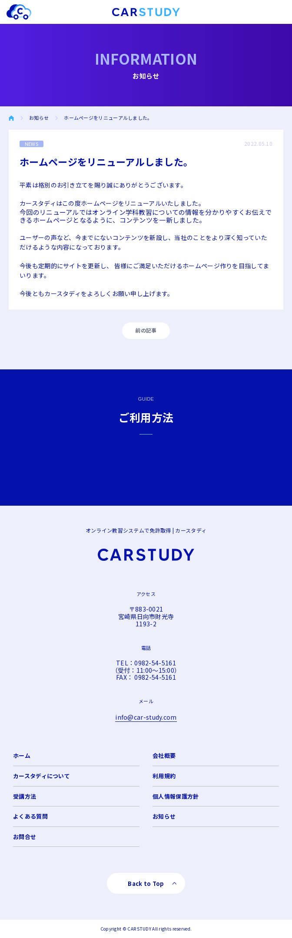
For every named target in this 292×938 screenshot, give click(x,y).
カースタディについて (41, 776)
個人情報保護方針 (176, 796)
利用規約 (164, 776)
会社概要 (164, 755)
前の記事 (145, 330)
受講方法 (24, 796)
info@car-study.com (145, 717)
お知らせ (39, 118)
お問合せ (24, 837)
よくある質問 (30, 816)
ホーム (21, 755)
